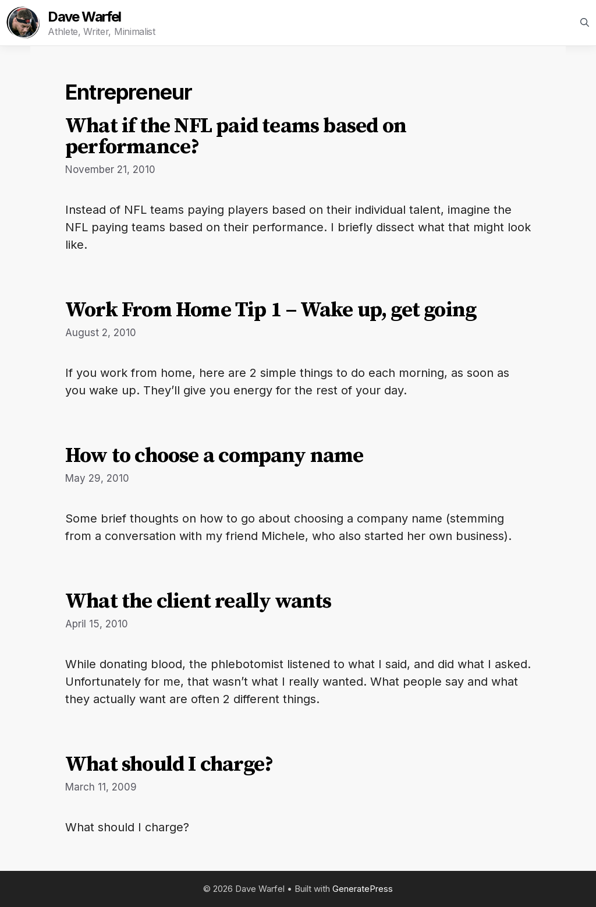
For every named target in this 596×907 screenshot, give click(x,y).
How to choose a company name (214, 456)
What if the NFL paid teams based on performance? (235, 136)
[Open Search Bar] (584, 22)
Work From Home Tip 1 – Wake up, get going (270, 310)
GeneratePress (362, 888)
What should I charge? (169, 764)
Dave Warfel (84, 17)
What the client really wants (198, 601)
